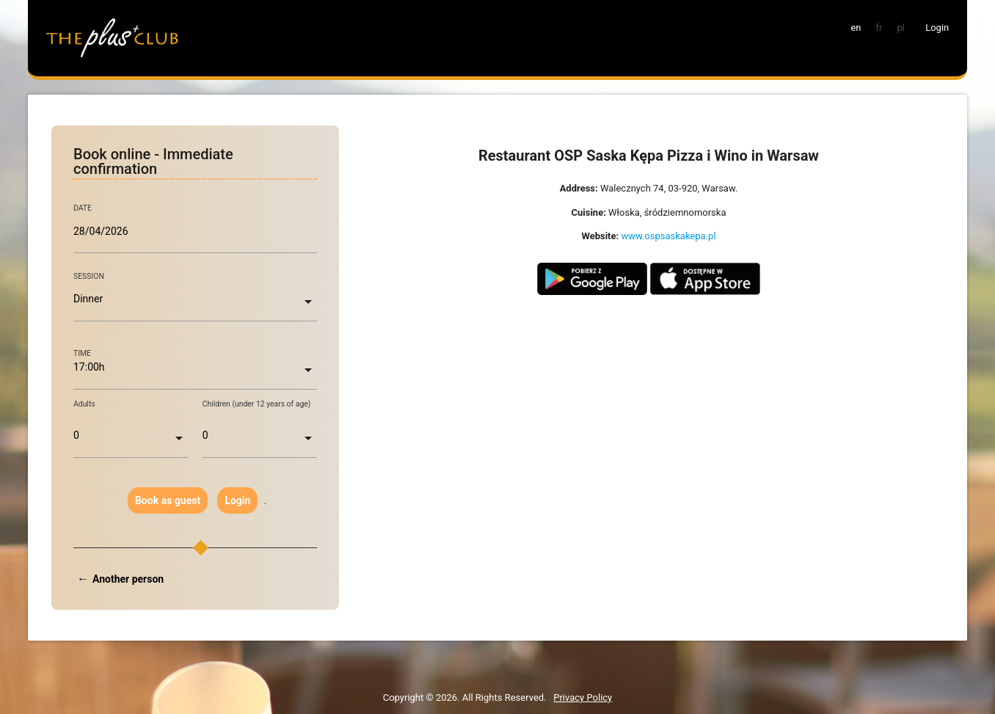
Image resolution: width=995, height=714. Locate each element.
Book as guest (167, 500)
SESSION (88, 276)
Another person (128, 579)
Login (237, 500)
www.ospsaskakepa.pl (668, 235)
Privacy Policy (582, 697)
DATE (82, 208)
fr (879, 27)
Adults (84, 404)
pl (900, 27)
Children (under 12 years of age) (257, 404)
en (855, 27)
